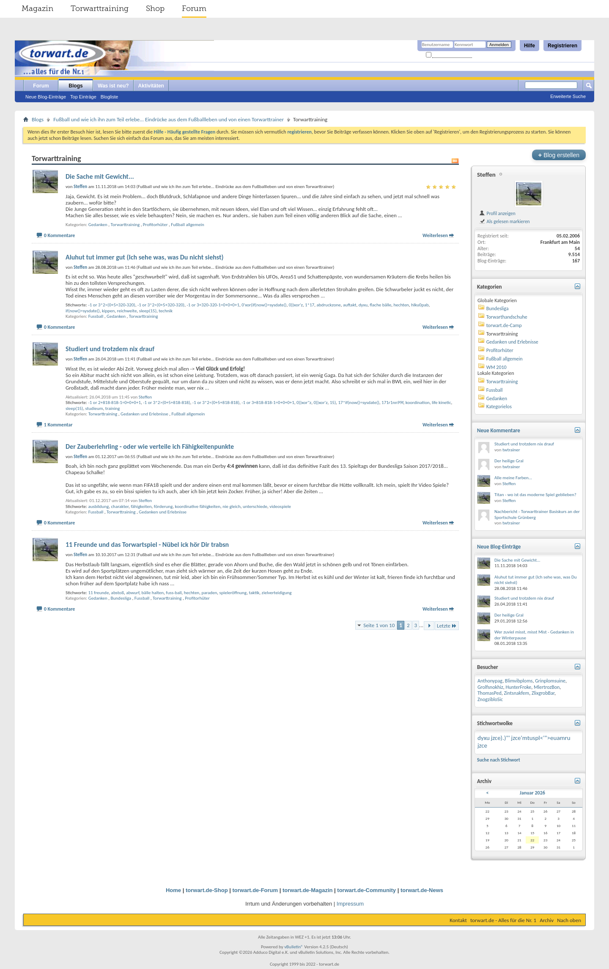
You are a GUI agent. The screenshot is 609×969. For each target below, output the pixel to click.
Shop (155, 8)
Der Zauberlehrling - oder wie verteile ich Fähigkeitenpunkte (150, 446)
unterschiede (255, 506)
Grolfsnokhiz (490, 687)
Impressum (350, 904)
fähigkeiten (141, 506)
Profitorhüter (155, 224)
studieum (94, 408)
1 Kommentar (58, 425)
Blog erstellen (558, 154)
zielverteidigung (277, 592)
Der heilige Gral (509, 461)
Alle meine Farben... (513, 477)
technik (166, 311)
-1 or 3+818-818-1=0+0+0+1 (267, 402)
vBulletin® (293, 947)
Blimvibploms (519, 681)
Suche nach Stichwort (498, 760)
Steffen (145, 397)
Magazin (37, 8)
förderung (163, 506)
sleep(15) (147, 311)
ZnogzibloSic (490, 699)
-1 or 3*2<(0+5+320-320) (160, 305)
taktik (254, 592)
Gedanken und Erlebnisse (144, 414)
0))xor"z (303, 402)
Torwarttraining (100, 8)
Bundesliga (121, 598)
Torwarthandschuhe (506, 317)
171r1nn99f (392, 402)
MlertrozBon (547, 687)
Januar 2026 (532, 793)
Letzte (447, 625)
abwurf (132, 592)
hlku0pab (419, 305)
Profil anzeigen (497, 213)
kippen (108, 311)
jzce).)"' (500, 738)
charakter (119, 506)
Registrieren (562, 46)
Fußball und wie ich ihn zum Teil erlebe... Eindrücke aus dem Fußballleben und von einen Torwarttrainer (168, 119)
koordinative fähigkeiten (197, 506)
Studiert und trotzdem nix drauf (110, 349)
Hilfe (529, 46)
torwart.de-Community (366, 890)
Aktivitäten (151, 86)
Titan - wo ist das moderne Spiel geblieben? (535, 494)
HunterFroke (518, 687)
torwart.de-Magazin (307, 890)
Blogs (75, 86)
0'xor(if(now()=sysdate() (263, 305)
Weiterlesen (435, 235)
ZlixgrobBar (543, 693)
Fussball (96, 316)
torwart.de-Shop (207, 890)
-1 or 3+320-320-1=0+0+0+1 (213, 305)
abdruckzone (328, 305)
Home (173, 890)
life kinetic (441, 402)
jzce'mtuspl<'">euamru (541, 738)
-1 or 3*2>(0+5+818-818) (166, 402)
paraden (209, 592)
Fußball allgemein (187, 224)
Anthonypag (489, 681)
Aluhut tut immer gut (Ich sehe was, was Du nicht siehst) (145, 257)
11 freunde (98, 592)
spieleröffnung (233, 592)
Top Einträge (83, 96)
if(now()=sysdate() (83, 311)
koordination (418, 402)
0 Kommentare (59, 235)
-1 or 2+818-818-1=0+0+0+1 (114, 402)
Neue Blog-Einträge (45, 96)
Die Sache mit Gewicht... (100, 176)
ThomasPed (489, 693)
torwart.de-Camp (504, 325)
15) (333, 402)
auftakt (350, 305)
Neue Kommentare (498, 430)
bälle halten (153, 592)
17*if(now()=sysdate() (358, 402)
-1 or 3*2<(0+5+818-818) (215, 402)
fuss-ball (173, 592)
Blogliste (109, 96)
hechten (401, 305)
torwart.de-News (422, 890)
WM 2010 (496, 367)
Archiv (547, 920)
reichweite (127, 311)
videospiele (280, 506)
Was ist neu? (113, 86)
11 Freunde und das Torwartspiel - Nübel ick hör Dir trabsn (147, 544)
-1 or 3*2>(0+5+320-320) (111, 305)
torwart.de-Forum (255, 890)
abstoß (117, 592)
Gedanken (97, 224)
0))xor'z (296, 305)
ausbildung (98, 506)
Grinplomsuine (550, 681)
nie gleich (231, 506)
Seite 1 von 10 (379, 625)
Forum (194, 8)
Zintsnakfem (516, 693)
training (112, 408)
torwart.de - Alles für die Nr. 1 (503, 920)
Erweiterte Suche (568, 96)
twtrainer (511, 450)
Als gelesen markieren (504, 221)
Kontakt (458, 920)
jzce (482, 745)
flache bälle (380, 305)
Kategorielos (499, 406)
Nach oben (569, 920)
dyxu (363, 305)
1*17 (309, 305)
